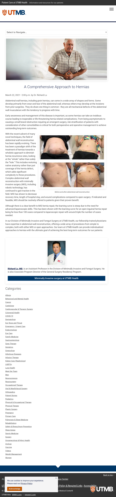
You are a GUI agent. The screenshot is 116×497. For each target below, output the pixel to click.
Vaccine (8, 447)
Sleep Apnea (10, 430)
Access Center (61, 479)
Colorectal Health (12, 313)
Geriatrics (9, 347)
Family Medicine (11, 337)
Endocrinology (11, 330)
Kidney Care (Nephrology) (15, 361)
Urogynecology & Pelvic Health (17, 440)
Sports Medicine (11, 433)
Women (8, 458)
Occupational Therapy (14, 385)
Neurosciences (11, 378)
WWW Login (17, 495)
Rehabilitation (10, 423)
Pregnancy (9, 413)
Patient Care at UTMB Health (14, 2)
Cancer (8, 302)
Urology (8, 444)
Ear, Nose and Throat (13, 323)
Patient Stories (11, 395)
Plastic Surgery (11, 409)
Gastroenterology (12, 340)
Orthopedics (10, 392)
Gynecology (10, 351)
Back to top (108, 475)
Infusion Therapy (12, 358)
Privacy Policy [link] (26, 483)
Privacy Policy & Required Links (66, 485)
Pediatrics (9, 399)
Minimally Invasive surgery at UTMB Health (57, 278)
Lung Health (10, 368)
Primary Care (10, 416)
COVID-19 (9, 316)
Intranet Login (30, 495)
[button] (56, 478)
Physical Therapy (12, 406)
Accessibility (90, 485)
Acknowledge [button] (14, 489)
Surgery (8, 437)
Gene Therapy (10, 344)
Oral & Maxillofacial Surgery (16, 389)
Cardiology (9, 306)
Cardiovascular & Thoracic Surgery (19, 309)
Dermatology (10, 319)
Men (7, 375)
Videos (8, 451)
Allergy (8, 295)
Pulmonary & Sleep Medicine (16, 420)
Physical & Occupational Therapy (18, 402)
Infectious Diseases (13, 354)
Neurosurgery (10, 382)
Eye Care (8, 333)
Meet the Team (11, 371)
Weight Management (13, 454)
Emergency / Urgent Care (15, 326)
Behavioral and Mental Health (17, 299)
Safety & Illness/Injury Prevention (18, 427)
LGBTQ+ (8, 364)
